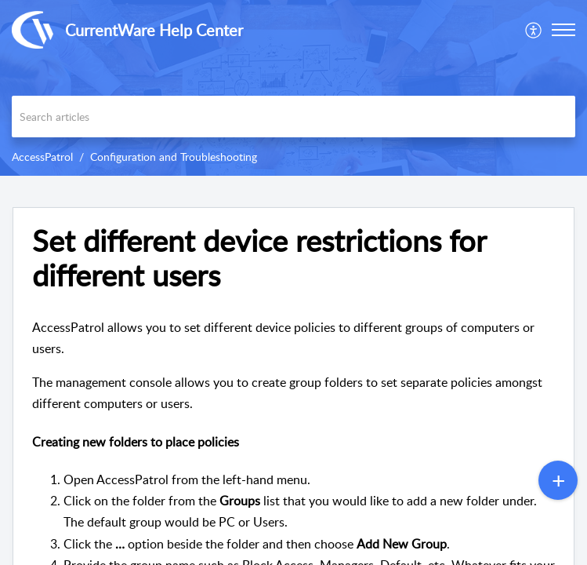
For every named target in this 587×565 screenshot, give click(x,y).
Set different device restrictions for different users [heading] (259, 258)
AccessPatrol (42, 156)
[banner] (293, 88)
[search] (293, 116)
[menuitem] (534, 30)
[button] (534, 30)
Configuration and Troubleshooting (173, 156)
